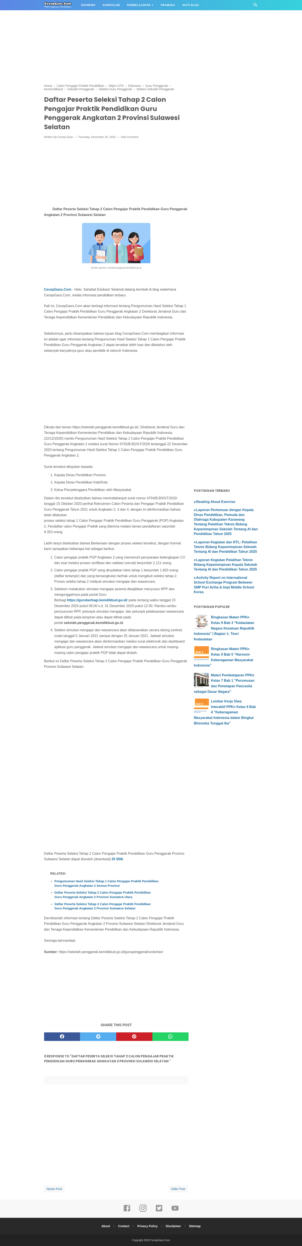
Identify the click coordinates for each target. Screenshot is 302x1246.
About (105, 1226)
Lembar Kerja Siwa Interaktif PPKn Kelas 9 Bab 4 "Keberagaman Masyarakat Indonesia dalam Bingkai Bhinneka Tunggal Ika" (225, 712)
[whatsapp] (170, 1036)
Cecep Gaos (65, 137)
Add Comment (129, 137)
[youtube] (175, 1211)
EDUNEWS (88, 5)
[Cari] (255, 6)
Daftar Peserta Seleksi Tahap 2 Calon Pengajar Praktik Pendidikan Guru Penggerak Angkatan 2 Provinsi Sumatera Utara (102, 895)
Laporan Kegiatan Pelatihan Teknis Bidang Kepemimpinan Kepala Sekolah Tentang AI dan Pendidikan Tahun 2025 (225, 564)
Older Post (178, 1189)
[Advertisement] (128, 30)
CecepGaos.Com (57, 289)
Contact (123, 1226)
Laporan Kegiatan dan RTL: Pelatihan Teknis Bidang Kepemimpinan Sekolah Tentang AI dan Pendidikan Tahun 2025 (225, 547)
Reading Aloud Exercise (215, 502)
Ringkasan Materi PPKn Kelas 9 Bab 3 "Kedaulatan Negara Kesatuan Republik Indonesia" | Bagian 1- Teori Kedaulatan (224, 628)
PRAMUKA (168, 5)
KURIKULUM (111, 5)
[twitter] (98, 1036)
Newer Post (54, 1189)
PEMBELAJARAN (139, 5)
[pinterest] (134, 1036)
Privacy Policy (147, 1226)
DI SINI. (118, 859)
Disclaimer (173, 1226)
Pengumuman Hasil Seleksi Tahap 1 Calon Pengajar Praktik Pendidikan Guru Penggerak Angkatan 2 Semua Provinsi (106, 883)
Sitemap (195, 1226)
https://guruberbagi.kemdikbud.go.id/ (97, 600)
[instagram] (143, 1211)
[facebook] (62, 1036)
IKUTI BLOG (190, 5)
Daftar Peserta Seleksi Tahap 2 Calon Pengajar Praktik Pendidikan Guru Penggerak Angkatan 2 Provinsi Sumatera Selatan (102, 906)
